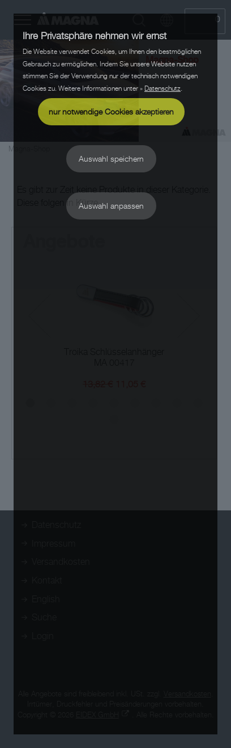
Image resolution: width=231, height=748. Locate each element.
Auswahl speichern (111, 158)
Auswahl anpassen (111, 205)
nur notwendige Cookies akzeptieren (111, 111)
